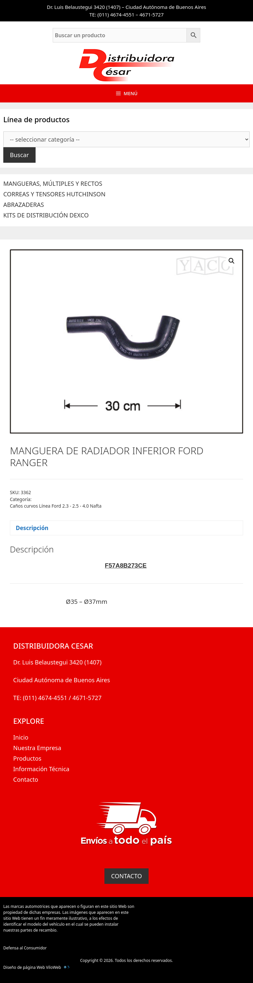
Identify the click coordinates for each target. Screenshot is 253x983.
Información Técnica (41, 769)
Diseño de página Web (24, 967)
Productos (27, 758)
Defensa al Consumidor (25, 948)
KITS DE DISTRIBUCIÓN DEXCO (46, 215)
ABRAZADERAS (23, 205)
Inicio (20, 737)
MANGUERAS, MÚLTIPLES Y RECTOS (52, 183)
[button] (232, 261)
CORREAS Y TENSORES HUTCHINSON (54, 194)
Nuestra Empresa (37, 748)
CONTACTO (126, 876)
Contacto (25, 779)
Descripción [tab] (32, 528)
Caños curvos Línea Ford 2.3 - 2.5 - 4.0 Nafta (55, 506)
